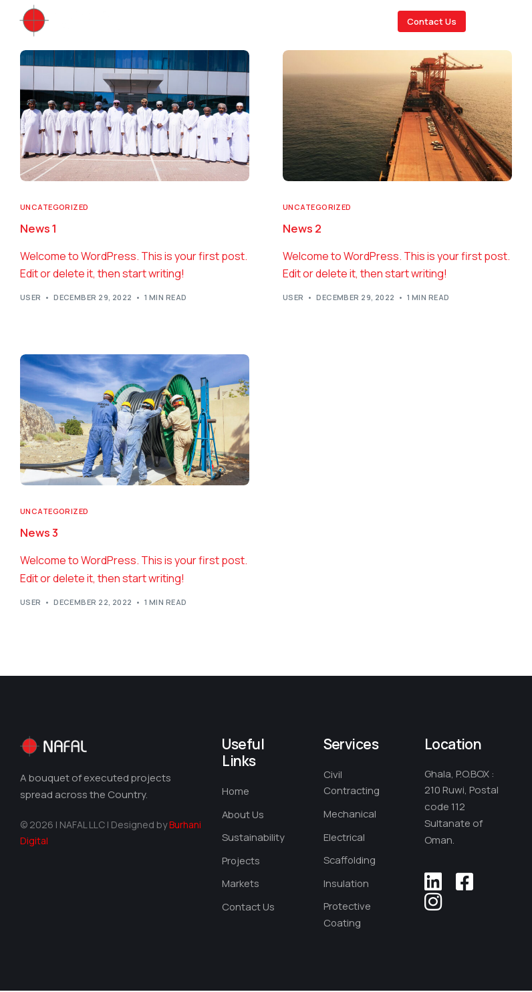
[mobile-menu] (499, 21)
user (30, 298)
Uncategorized (54, 207)
